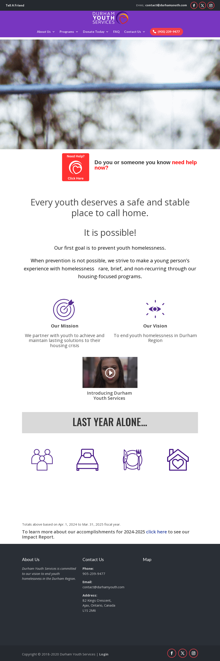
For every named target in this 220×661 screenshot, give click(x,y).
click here (156, 532)
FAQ (116, 31)
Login (103, 654)
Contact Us (132, 31)
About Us (44, 31)
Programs (67, 31)
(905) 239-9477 (169, 31)
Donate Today (93, 31)
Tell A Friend (15, 5)
